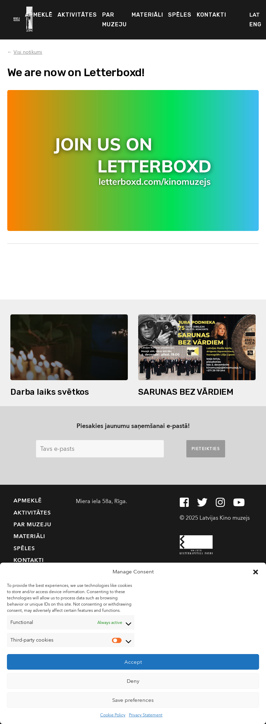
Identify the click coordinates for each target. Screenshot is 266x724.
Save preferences (133, 700)
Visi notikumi (28, 52)
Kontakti (211, 14)
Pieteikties (206, 449)
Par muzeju (114, 19)
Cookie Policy (112, 715)
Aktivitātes (77, 14)
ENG (255, 24)
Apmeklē (39, 14)
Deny (133, 681)
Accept (133, 662)
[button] (255, 571)
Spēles (180, 14)
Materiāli (147, 14)
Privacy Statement (145, 715)
